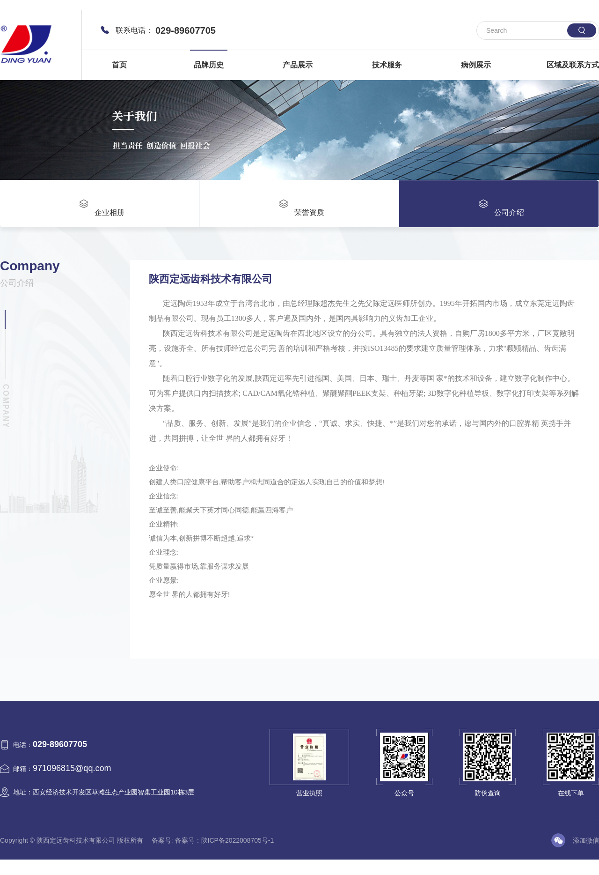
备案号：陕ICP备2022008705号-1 (224, 839)
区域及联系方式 (573, 65)
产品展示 (298, 65)
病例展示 (476, 65)
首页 (119, 65)
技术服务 (387, 65)
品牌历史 (209, 65)
